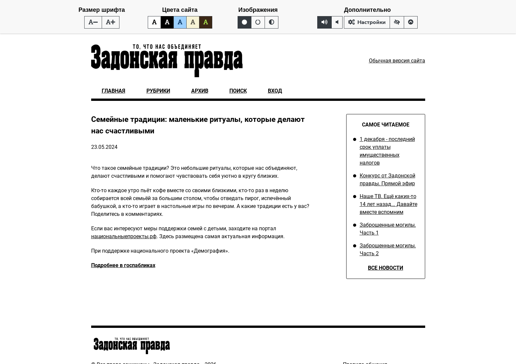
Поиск (238, 91)
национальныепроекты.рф (124, 236)
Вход (275, 91)
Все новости (385, 268)
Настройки (367, 22)
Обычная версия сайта (397, 60)
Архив (199, 91)
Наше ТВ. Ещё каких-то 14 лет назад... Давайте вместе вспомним (388, 204)
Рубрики (158, 91)
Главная (113, 91)
